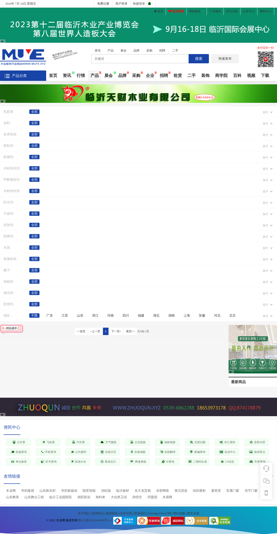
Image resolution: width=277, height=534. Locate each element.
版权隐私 (112, 513)
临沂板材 (122, 490)
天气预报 (108, 442)
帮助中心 (266, 11)
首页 (158, 11)
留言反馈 (193, 513)
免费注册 (103, 3)
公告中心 (249, 11)
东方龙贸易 (143, 490)
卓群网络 (162, 490)
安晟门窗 (232, 490)
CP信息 (227, 461)
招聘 (162, 50)
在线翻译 (167, 452)
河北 (217, 315)
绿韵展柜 (199, 490)
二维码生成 (197, 461)
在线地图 (137, 452)
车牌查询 (257, 461)
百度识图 (197, 442)
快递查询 (18, 452)
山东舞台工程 (34, 497)
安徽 (202, 315)
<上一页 (95, 331)
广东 (49, 315)
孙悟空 (137, 497)
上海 (187, 315)
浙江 (95, 315)
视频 (251, 75)
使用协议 (98, 513)
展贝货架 (181, 490)
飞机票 (48, 442)
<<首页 (81, 331)
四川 (126, 315)
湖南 (171, 315)
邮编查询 (197, 452)
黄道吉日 (108, 461)
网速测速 (137, 461)
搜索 (198, 59)
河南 (110, 315)
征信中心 (227, 452)
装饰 (205, 75)
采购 (149, 50)
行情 (81, 75)
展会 (123, 50)
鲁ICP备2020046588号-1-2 (95, 520)
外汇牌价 (227, 442)
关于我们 (84, 513)
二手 (175, 50)
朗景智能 (89, 490)
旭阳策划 (83, 497)
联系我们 (140, 513)
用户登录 (121, 3)
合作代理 (126, 513)
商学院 (221, 75)
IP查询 (167, 461)
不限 (34, 315)
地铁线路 (167, 442)
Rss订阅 (166, 513)
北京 (232, 315)
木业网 (11, 490)
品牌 (136, 50)
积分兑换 (232, 11)
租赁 (178, 75)
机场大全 (78, 461)
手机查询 (48, 452)
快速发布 (225, 58)
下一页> (116, 331)
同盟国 (152, 497)
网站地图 (179, 513)
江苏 (65, 315)
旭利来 (100, 497)
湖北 (156, 315)
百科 (237, 75)
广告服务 (215, 11)
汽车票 (78, 442)
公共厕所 (78, 452)
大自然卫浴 (119, 497)
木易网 (167, 497)
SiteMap (153, 513)
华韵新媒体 (69, 490)
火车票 (18, 442)
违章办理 (257, 442)
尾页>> (130, 331)
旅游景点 (257, 452)
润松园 (106, 490)
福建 (141, 315)
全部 (34, 111)
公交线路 (138, 442)
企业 (150, 75)
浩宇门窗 (251, 490)
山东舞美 (12, 497)
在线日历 (108, 452)
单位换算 (18, 461)
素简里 (216, 490)
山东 (80, 315)
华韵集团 (27, 490)
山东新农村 (47, 490)
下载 (265, 75)
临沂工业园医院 (60, 497)
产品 (111, 50)
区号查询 (48, 461)
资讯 (98, 50)
